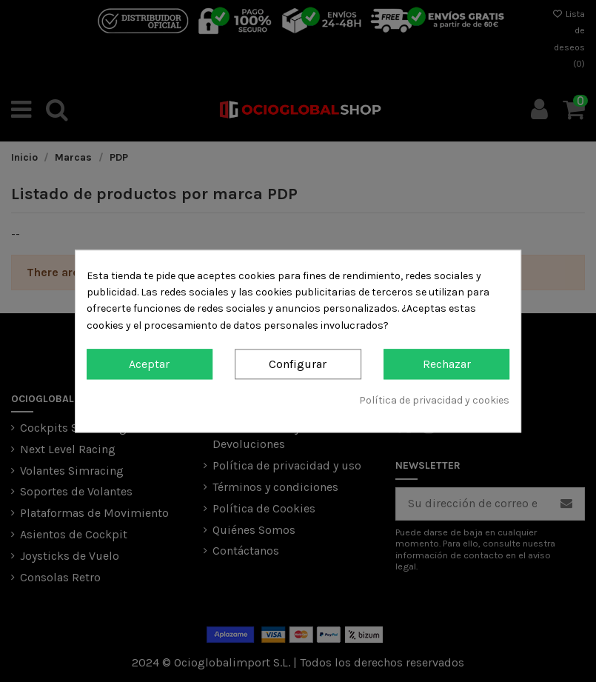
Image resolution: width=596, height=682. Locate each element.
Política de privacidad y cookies (434, 401)
